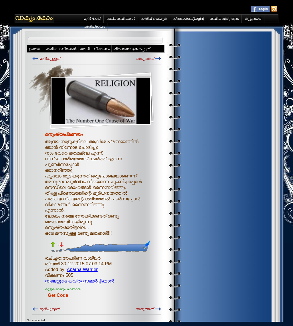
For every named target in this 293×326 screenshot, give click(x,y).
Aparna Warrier (82, 269)
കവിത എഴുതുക (224, 18)
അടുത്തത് (145, 58)
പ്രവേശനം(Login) (188, 18)
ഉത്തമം (35, 49)
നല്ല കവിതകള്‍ (120, 18)
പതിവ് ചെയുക (154, 18)
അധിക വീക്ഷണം (95, 49)
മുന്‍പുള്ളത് (49, 58)
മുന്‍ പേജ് (92, 18)
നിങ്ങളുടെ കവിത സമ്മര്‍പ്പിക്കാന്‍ (79, 280)
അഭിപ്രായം (94, 26)
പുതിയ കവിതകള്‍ (60, 49)
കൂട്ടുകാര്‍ (253, 18)
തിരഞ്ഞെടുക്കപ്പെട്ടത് (131, 49)
